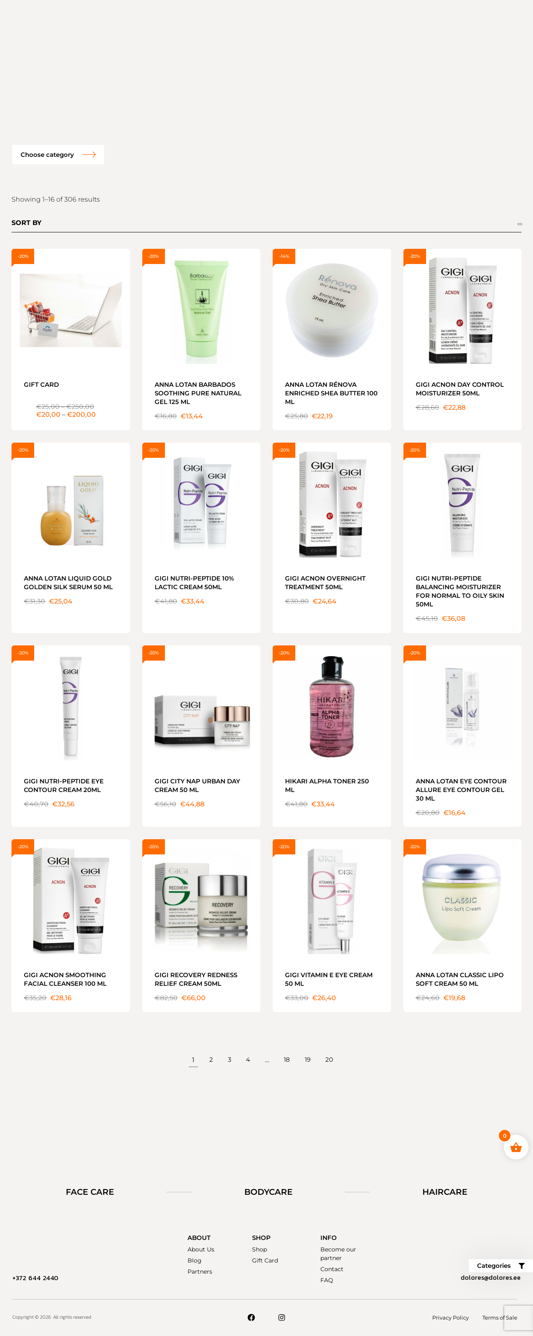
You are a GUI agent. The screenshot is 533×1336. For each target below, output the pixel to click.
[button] (58, 154)
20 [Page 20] (330, 1060)
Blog (195, 1260)
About (252, 18)
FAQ (369, 18)
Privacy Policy (447, 1317)
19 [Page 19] (308, 1060)
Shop (259, 1249)
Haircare (444, 1192)
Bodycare (268, 1192)
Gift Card (265, 1260)
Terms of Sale (499, 1317)
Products (209, 18)
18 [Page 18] (286, 1060)
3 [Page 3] (228, 1060)
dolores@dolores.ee (488, 1278)
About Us (201, 1249)
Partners (200, 1271)
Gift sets (164, 18)
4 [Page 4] (247, 1060)
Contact (270, 56)
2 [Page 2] (210, 1060)
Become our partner (312, 18)
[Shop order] (266, 224)
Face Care (90, 1192)
